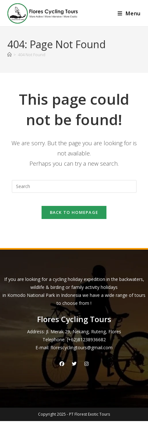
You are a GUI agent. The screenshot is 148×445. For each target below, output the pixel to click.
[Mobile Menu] (129, 13)
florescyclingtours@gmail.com (82, 347)
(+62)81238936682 (86, 339)
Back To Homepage (74, 212)
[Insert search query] (74, 186)
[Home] (9, 54)
